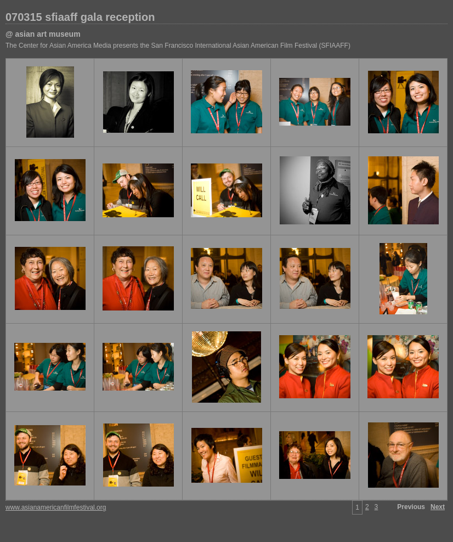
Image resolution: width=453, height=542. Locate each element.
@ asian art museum (43, 34)
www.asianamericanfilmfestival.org (55, 507)
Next (438, 507)
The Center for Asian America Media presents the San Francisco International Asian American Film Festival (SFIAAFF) (177, 45)
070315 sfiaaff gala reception (80, 17)
